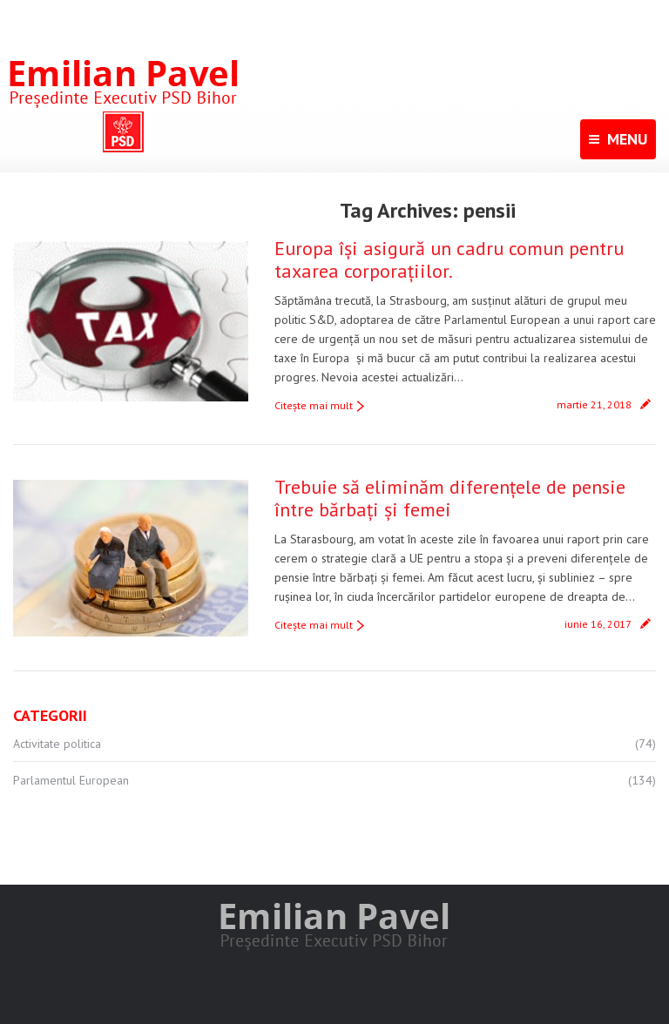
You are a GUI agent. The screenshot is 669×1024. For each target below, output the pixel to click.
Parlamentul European (71, 780)
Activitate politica (57, 743)
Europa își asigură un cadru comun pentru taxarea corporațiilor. (449, 259)
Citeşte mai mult (313, 405)
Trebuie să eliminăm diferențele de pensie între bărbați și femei (449, 498)
